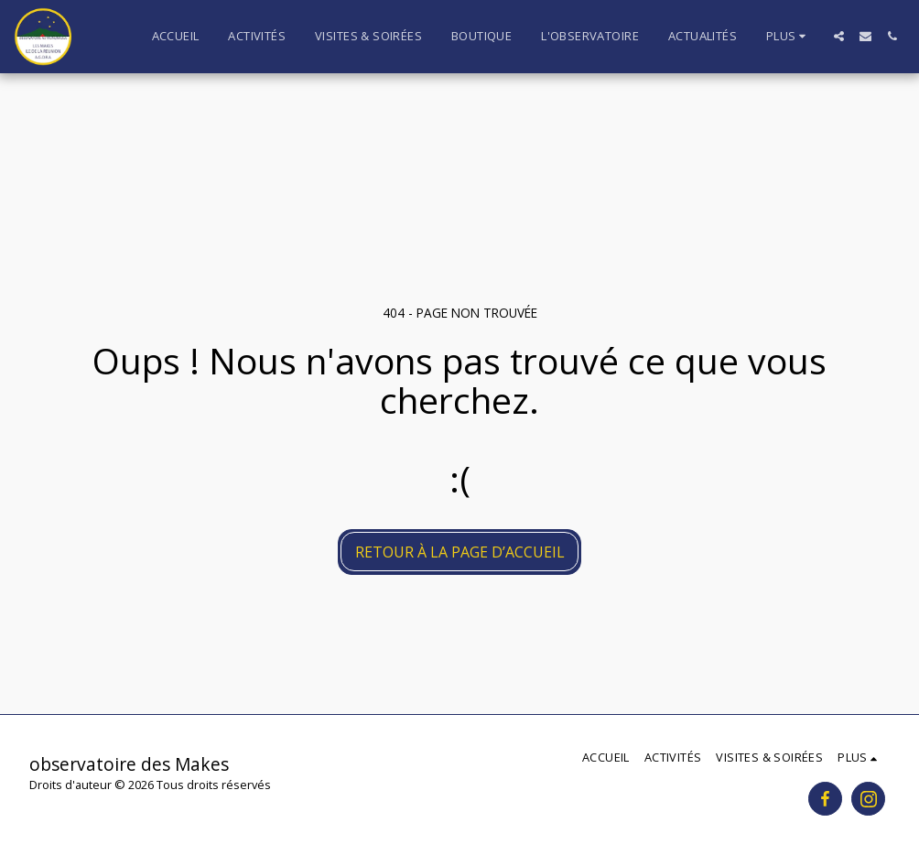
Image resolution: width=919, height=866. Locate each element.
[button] (839, 36)
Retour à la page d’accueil (460, 552)
